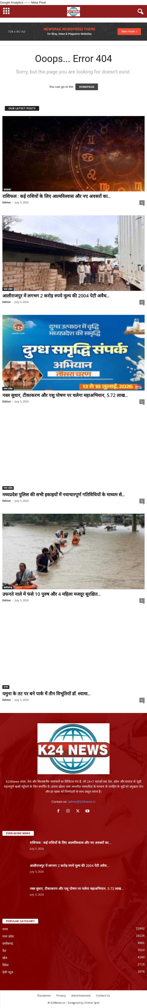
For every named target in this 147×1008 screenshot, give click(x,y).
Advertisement (81, 995)
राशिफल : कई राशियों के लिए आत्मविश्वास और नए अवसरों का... (56, 196)
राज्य (6, 687)
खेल (4, 958)
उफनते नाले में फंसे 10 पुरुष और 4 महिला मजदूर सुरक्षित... (51, 594)
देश (4, 950)
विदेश (5, 965)
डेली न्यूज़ (7, 972)
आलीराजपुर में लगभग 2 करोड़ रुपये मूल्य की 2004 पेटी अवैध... (55, 296)
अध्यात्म (7, 189)
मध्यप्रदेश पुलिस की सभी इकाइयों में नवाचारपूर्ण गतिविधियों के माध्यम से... (63, 494)
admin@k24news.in (82, 801)
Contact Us (103, 995)
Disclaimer (44, 995)
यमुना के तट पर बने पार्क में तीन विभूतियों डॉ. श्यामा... (46, 694)
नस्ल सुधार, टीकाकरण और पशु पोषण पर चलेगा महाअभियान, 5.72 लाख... (65, 395)
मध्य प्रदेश (8, 289)
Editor (6, 202)
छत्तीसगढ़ (8, 587)
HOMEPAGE (86, 86)
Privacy (61, 995)
